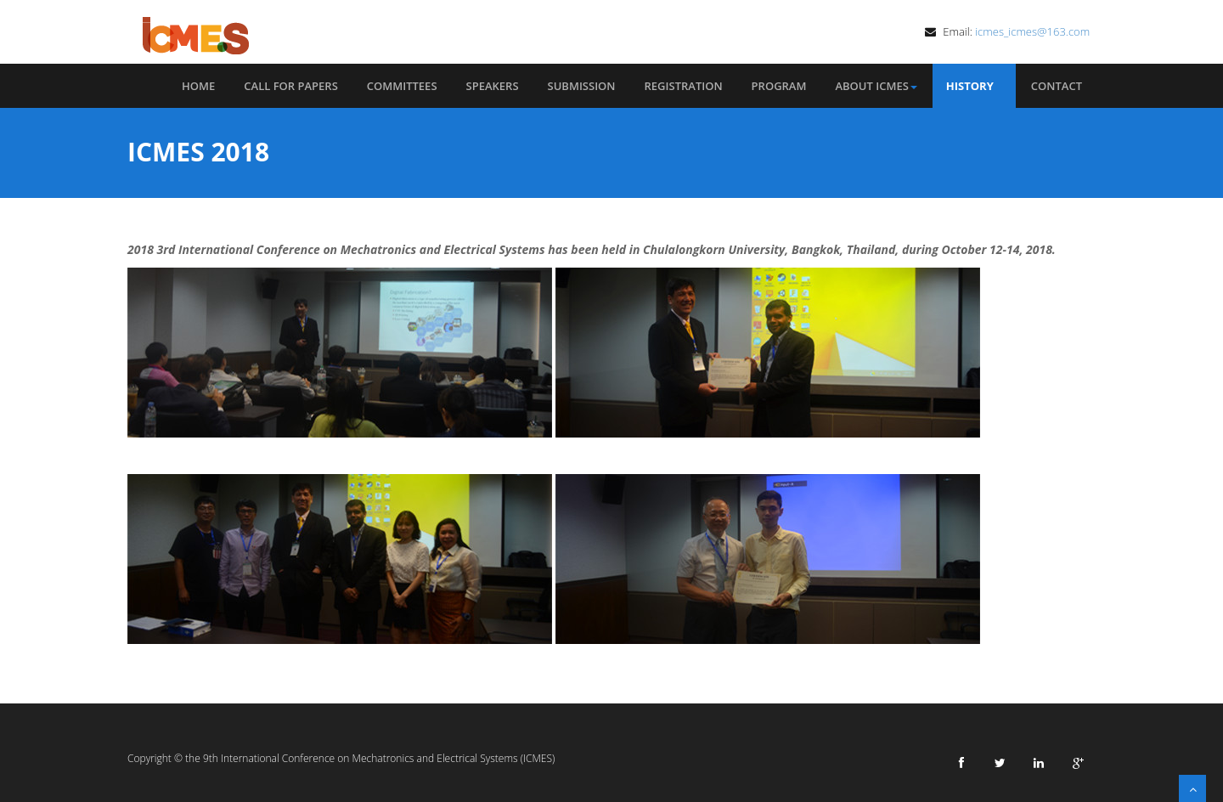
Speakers (492, 85)
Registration (684, 85)
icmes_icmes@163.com (1033, 31)
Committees (402, 85)
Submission (582, 85)
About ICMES (875, 85)
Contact (1056, 85)
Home (198, 85)
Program (779, 85)
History (974, 85)
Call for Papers (290, 85)
